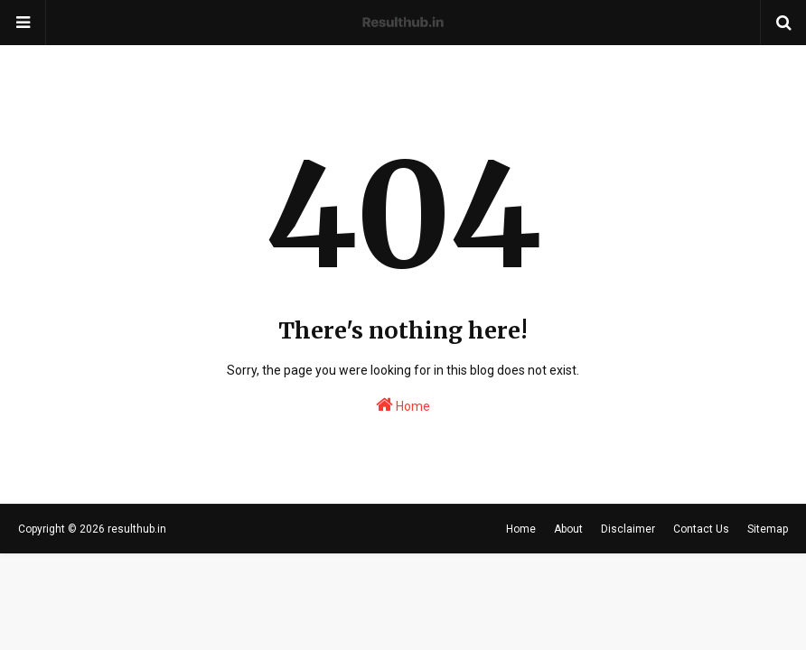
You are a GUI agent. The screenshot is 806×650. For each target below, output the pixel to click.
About (568, 529)
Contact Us (701, 529)
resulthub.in (137, 529)
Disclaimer (628, 529)
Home (403, 404)
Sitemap (767, 529)
